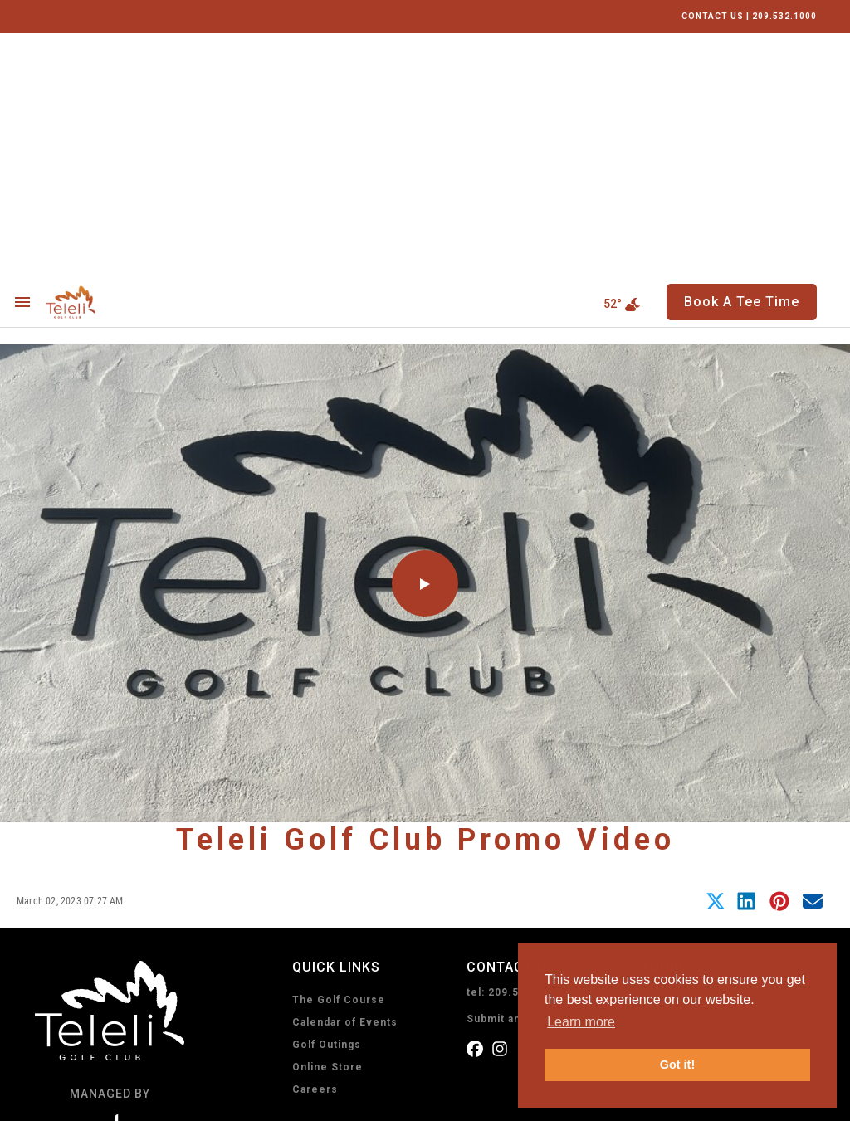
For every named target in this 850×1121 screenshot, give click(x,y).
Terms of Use (151, 1098)
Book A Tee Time (370, 958)
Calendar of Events (345, 778)
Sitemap (295, 1098)
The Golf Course (338, 756)
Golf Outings (326, 801)
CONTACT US (712, 16)
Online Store (327, 823)
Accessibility (229, 1098)
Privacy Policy (70, 1098)
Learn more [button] (581, 1022)
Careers (315, 845)
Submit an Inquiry (514, 775)
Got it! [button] (677, 1064)
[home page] (109, 58)
